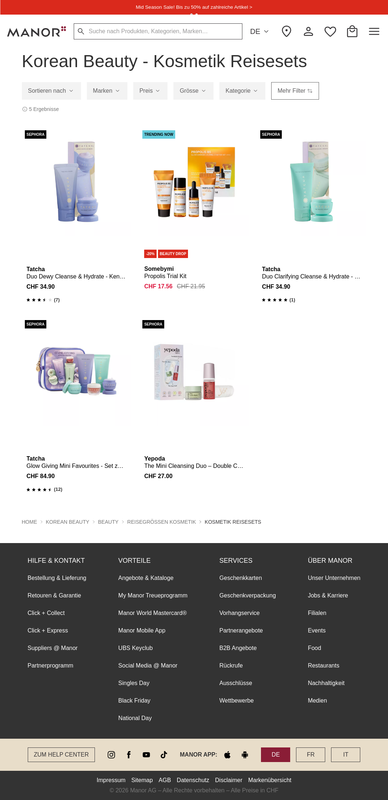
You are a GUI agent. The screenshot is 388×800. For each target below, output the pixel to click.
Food (314, 648)
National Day (135, 718)
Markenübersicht (269, 780)
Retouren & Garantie (54, 595)
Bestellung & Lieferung (57, 578)
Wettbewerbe (236, 700)
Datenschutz (193, 780)
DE (260, 31)
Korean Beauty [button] (67, 522)
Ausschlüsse (235, 683)
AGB (165, 780)
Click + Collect (46, 613)
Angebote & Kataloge (145, 578)
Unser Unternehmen (334, 578)
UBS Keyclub (135, 648)
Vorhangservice (239, 613)
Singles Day (133, 683)
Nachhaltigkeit (326, 683)
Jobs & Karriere (328, 595)
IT (345, 754)
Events (317, 630)
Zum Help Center (61, 754)
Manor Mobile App (141, 630)
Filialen (317, 613)
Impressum (111, 780)
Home (29, 522)
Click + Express (48, 630)
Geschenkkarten (240, 578)
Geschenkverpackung (247, 595)
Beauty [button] (108, 522)
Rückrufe (231, 665)
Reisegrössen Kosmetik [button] (161, 522)
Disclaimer (228, 780)
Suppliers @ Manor (53, 648)
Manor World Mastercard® (152, 613)
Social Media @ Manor (147, 665)
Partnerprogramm (50, 665)
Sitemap (142, 780)
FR (311, 754)
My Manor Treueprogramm (152, 595)
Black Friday (134, 700)
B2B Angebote (238, 648)
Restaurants (323, 665)
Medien (317, 700)
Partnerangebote (241, 630)
